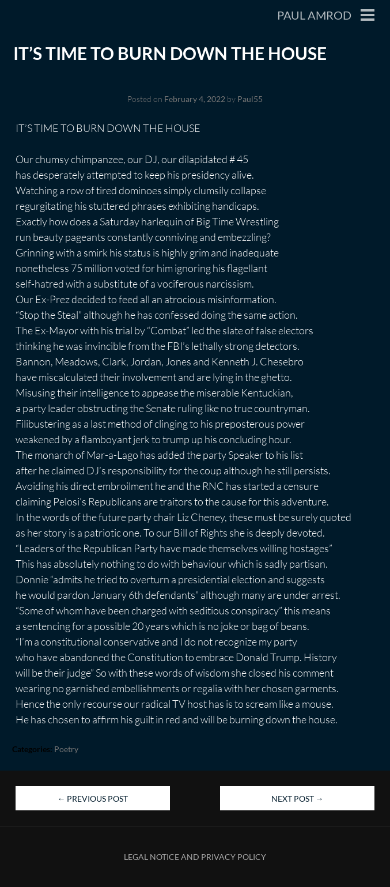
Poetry (66, 749)
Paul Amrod (314, 15)
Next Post (297, 798)
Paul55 (250, 99)
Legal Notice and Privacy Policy (195, 857)
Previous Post (92, 798)
